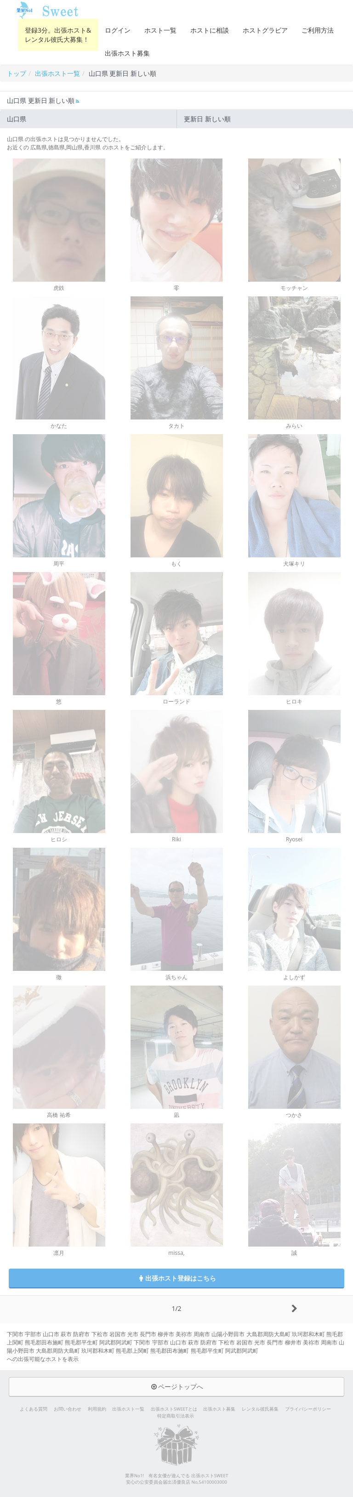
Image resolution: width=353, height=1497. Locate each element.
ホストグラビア (265, 30)
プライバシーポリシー (308, 1409)
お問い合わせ (67, 1409)
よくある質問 (33, 1409)
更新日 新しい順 (207, 118)
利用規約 (97, 1409)
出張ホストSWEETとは (174, 1409)
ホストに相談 (209, 30)
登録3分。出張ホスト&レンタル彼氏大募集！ (58, 35)
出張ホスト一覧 (128, 1409)
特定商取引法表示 (175, 1416)
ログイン (118, 30)
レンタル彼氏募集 (260, 1409)
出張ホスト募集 (127, 53)
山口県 (16, 118)
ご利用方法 (318, 30)
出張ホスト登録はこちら (176, 1278)
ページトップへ (176, 1386)
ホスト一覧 (160, 30)
